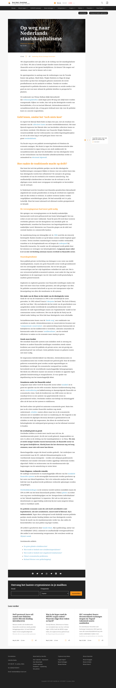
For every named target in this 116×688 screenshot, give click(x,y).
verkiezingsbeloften (30, 100)
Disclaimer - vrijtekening (39, 666)
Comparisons (61, 8)
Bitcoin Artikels (87, 662)
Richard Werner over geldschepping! (37, 559)
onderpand (63, 243)
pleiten (64, 493)
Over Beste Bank (37, 662)
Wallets (80, 8)
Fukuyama (50, 301)
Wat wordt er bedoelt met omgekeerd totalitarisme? (43, 553)
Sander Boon (47, 528)
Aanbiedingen (82, 13)
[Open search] (102, 3)
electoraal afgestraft (39, 157)
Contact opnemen (38, 664)
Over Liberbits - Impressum (40, 659)
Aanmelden (76, 593)
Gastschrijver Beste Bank (27, 43)
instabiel (65, 385)
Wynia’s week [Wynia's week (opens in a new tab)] (25, 536)
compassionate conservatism (31, 326)
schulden (34, 412)
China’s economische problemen (36, 556)
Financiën (89, 8)
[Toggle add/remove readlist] (26, 56)
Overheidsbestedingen (28, 490)
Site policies (36, 669)
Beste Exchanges (48, 8)
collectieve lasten (39, 124)
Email (25, 592)
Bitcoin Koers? (87, 664)
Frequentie (55, 592)
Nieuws (13, 8)
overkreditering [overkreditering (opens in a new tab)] (31, 390)
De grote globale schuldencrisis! (35, 546)
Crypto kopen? (62, 659)
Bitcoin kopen (22, 8)
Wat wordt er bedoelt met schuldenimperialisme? (42, 549)
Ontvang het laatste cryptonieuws (98, 13)
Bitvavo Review (62, 664)
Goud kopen (99, 8)
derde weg (50, 320)
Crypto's (71, 8)
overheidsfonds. (30, 138)
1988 (55, 235)
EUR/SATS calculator (36, 8)
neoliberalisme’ (50, 331)
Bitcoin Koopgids (87, 659)
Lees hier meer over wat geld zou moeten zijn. (99, 138)
